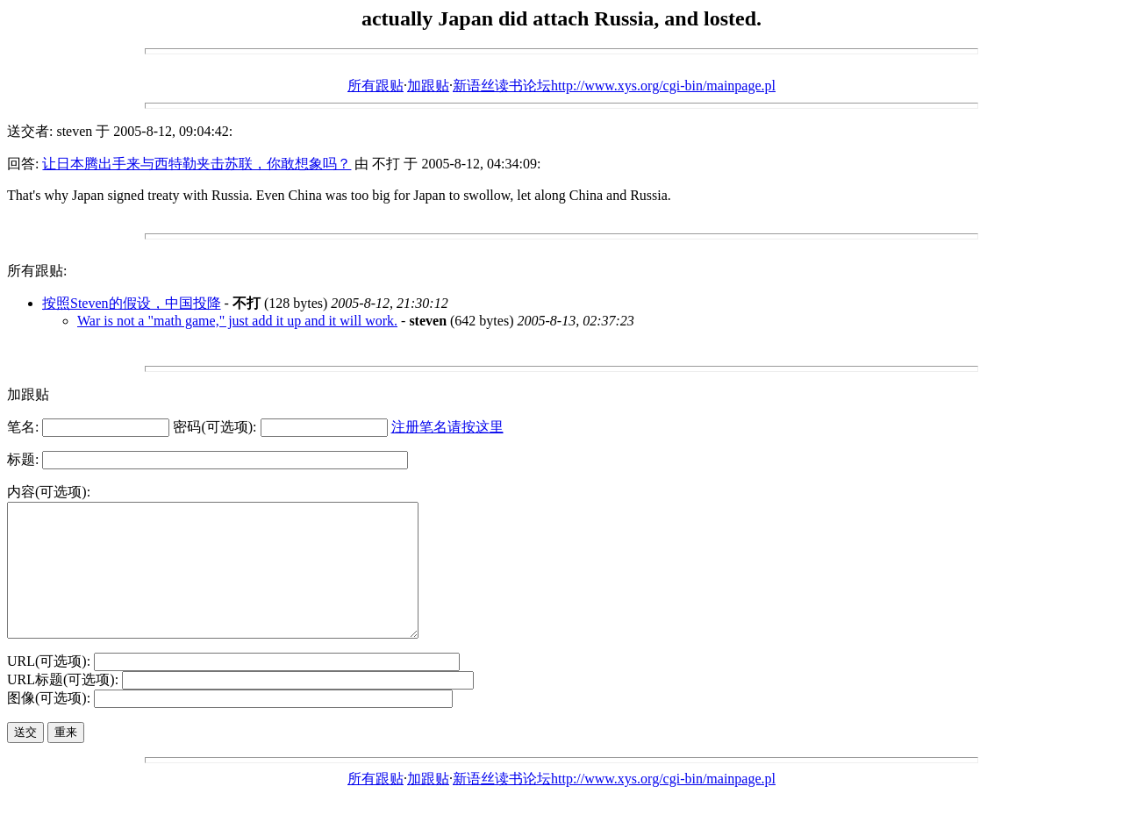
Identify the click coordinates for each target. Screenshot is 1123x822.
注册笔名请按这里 (447, 426)
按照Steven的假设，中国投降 (131, 303)
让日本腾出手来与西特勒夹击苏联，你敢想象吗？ (196, 163)
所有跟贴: (37, 270)
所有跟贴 (375, 85)
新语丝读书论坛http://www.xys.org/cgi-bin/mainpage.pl (614, 85)
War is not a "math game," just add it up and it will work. (237, 320)
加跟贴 (428, 85)
